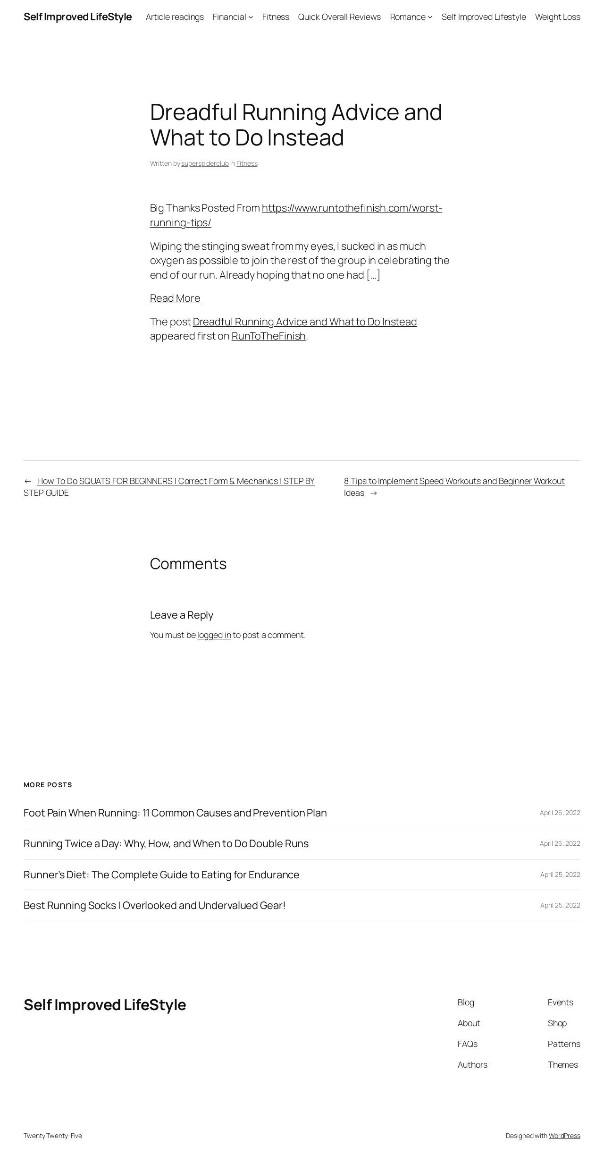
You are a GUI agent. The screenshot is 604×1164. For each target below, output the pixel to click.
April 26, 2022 (560, 812)
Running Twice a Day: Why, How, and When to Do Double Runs (166, 843)
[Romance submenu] (430, 16)
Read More (175, 298)
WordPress (564, 1135)
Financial (229, 16)
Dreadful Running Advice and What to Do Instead (305, 321)
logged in (214, 634)
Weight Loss (557, 16)
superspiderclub (205, 163)
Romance (408, 16)
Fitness (275, 16)
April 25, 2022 (560, 874)
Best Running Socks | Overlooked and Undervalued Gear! (155, 905)
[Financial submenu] (250, 16)
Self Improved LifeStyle (78, 16)
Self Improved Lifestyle (484, 16)
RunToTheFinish (269, 336)
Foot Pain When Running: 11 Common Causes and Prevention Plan (175, 812)
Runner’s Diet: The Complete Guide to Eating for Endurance (162, 874)
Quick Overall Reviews (339, 16)
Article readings (175, 16)
